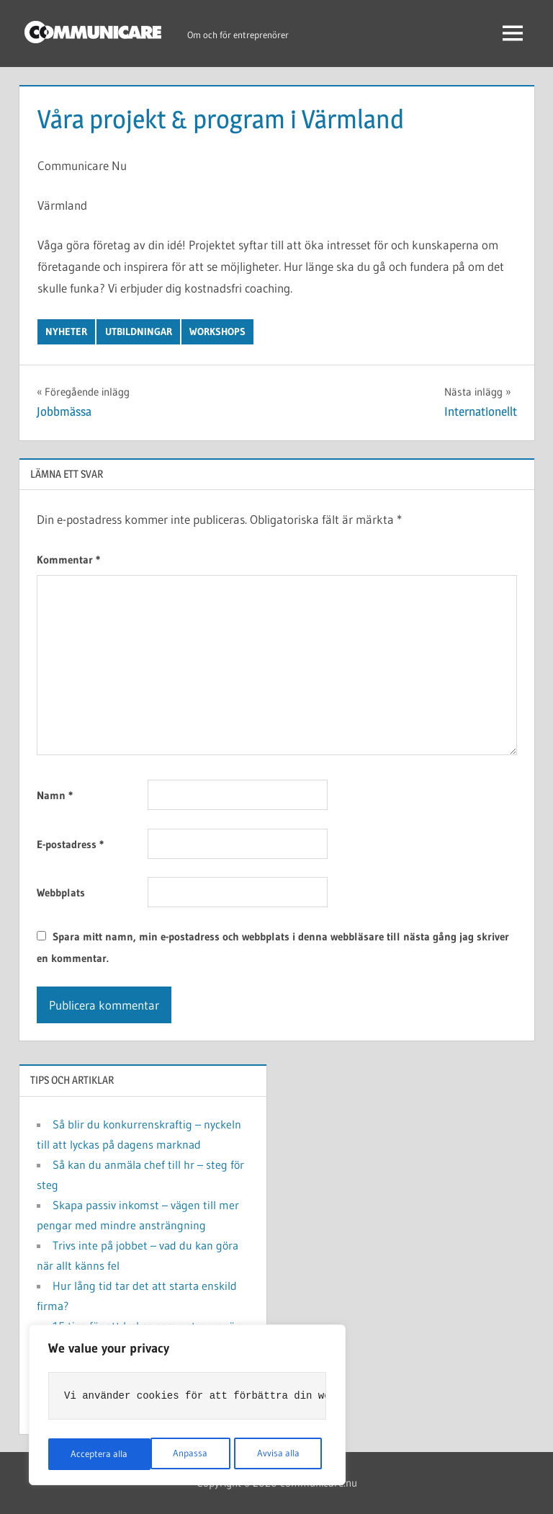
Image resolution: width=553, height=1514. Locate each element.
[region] (187, 1406)
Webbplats (61, 892)
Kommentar (68, 559)
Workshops (217, 331)
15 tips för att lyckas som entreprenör (146, 1326)
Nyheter (66, 331)
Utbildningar (138, 331)
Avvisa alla (175, 1454)
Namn (55, 795)
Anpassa (87, 1454)
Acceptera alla (274, 1454)
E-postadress (70, 844)
